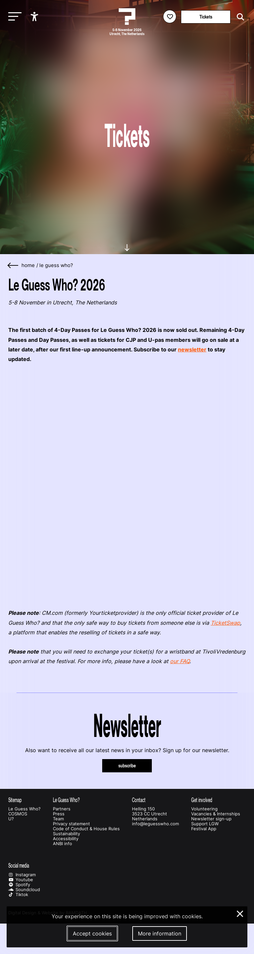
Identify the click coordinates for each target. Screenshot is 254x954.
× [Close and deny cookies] (240, 913)
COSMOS (17, 813)
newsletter (192, 349)
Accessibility (65, 838)
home (28, 265)
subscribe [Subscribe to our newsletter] (127, 765)
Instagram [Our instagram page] (22, 874)
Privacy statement (71, 823)
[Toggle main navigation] (13, 16)
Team (58, 818)
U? (11, 818)
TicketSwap (225, 622)
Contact (139, 800)
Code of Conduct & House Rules (86, 828)
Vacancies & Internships (215, 813)
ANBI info (62, 843)
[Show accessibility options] (35, 16)
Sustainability (66, 833)
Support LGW (205, 823)
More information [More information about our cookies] (159, 933)
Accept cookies (92, 933)
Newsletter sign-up (211, 818)
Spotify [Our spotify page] (19, 884)
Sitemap (15, 800)
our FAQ (180, 661)
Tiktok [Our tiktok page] (18, 894)
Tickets (205, 17)
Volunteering (204, 808)
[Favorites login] (169, 16)
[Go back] (13, 265)
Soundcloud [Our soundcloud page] (24, 889)
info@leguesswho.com (155, 823)
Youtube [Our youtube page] (20, 879)
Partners (61, 808)
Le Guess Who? (56, 265)
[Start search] (239, 17)
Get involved (201, 800)
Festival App (203, 828)
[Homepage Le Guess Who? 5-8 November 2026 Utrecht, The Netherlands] (127, 16)
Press (58, 813)
